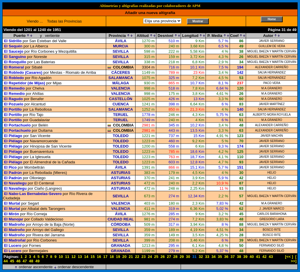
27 (169, 256)
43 (271, 256)
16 (99, 256)
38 (239, 256)
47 (25, 261)
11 (67, 256)
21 (131, 256)
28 (175, 256)
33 (207, 256)
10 (61, 256)
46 (18, 261)
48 (31, 261)
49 (37, 261)
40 (252, 256)
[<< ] (289, 256)
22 (137, 256)
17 (105, 256)
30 (188, 256)
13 (80, 256)
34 (213, 256)
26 (162, 256)
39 (245, 256)
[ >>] (293, 258)
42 (264, 256)
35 (220, 256)
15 (93, 256)
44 (6, 261)
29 (181, 256)
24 (150, 256)
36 (226, 256)
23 (143, 256)
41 (258, 256)
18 (112, 256)
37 (232, 256)
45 (12, 261)
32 (201, 256)
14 (86, 256)
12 (73, 256)
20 (124, 256)
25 (156, 256)
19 (118, 256)
